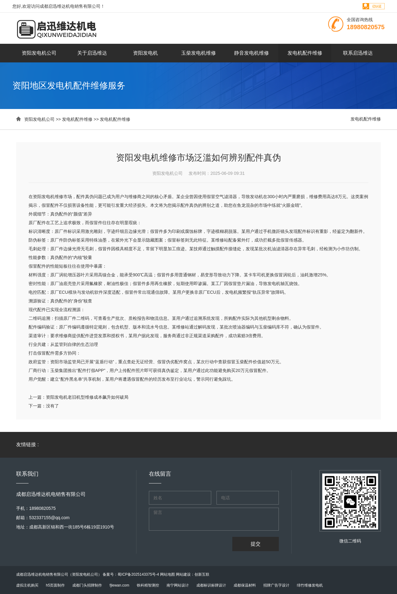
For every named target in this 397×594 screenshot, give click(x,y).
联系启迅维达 (358, 53)
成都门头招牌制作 (87, 585)
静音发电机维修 (251, 53)
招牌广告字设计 (276, 585)
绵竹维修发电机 (310, 585)
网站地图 (167, 574)
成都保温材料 (245, 585)
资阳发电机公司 (39, 53)
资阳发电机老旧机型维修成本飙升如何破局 (87, 397)
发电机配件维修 (305, 53)
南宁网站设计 (178, 585)
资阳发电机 (145, 53)
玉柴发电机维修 (198, 53)
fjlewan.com (119, 585)
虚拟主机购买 (27, 585)
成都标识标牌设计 (211, 585)
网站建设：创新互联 (192, 574)
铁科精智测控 (148, 585)
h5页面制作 (55, 585)
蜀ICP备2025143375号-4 (138, 574)
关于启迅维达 (92, 53)
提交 (256, 543)
